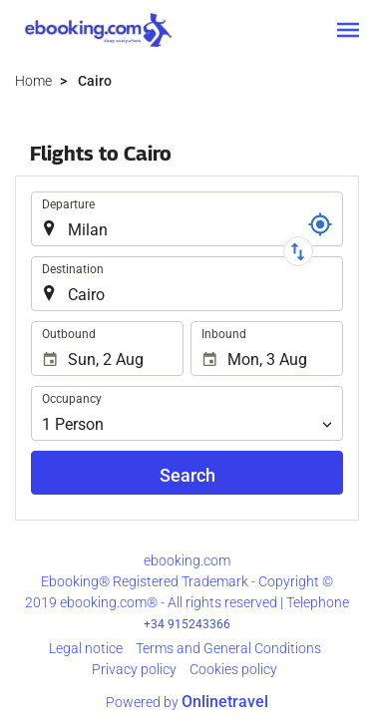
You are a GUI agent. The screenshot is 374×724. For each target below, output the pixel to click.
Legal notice (86, 648)
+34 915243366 (187, 624)
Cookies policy (233, 669)
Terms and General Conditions (228, 648)
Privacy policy (134, 669)
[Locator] (320, 224)
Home (33, 81)
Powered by (187, 702)
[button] (348, 30)
